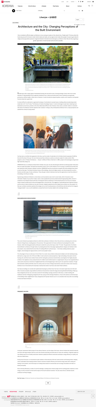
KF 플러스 (89, 1)
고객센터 (34, 390)
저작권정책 (21, 390)
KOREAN (72, 1)
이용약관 (6, 390)
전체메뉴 (92, 5)
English (78, 20)
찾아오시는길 (28, 390)
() (79, 24)
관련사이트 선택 (85, 390)
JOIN (67, 1)
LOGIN (62, 1)
